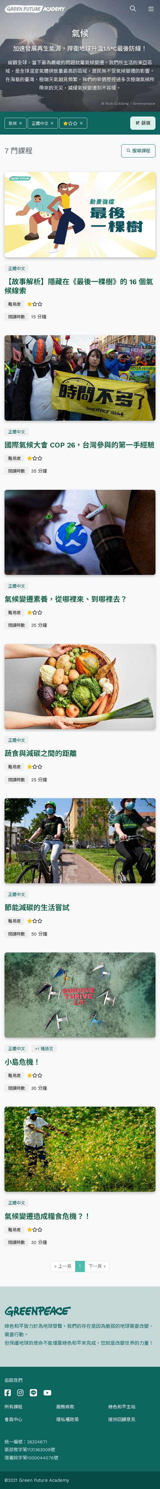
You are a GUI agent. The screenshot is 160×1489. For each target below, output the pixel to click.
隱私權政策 (67, 1419)
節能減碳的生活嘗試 (37, 908)
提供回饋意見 (121, 1419)
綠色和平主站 (121, 1407)
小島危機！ (23, 1062)
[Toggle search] (133, 9)
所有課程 (14, 1407)
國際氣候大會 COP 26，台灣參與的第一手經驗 (80, 445)
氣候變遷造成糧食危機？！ (48, 1216)
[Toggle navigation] (151, 9)
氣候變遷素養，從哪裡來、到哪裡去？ (66, 599)
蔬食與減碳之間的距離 (41, 753)
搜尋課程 (138, 151)
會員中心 (14, 1419)
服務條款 (65, 1407)
